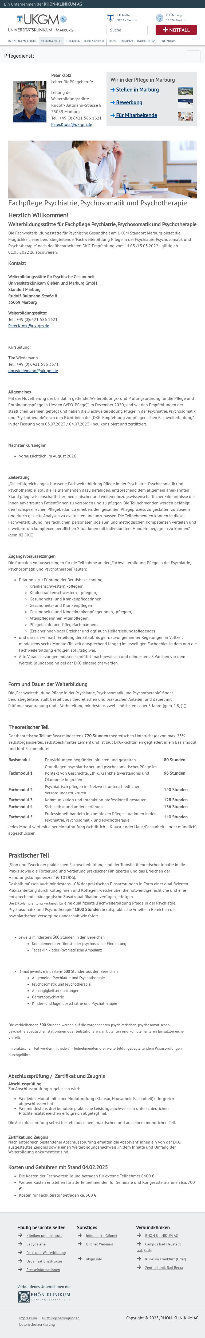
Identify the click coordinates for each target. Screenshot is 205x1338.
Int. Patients (168, 40)
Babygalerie (36, 1244)
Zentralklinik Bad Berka (164, 1267)
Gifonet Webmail (99, 1244)
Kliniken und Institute (44, 1235)
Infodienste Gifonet (101, 1235)
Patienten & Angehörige (22, 40)
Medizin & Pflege (51, 40)
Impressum (28, 1318)
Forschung (73, 40)
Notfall (179, 30)
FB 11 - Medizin (127, 20)
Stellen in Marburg (137, 89)
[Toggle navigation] (193, 55)
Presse (113, 40)
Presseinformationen (43, 1269)
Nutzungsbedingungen (61, 1318)
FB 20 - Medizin (176, 20)
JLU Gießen (124, 15)
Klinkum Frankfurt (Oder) (165, 1259)
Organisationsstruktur (44, 1261)
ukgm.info (94, 1259)
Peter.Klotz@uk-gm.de (71, 124)
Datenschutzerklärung (37, 1324)
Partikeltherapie (147, 40)
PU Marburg (174, 15)
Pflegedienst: (19, 55)
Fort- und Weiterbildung (46, 1252)
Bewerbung (128, 102)
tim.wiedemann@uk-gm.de (33, 370)
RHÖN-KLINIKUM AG (161, 1235)
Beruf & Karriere (94, 40)
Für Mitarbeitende (136, 115)
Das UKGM (127, 40)
